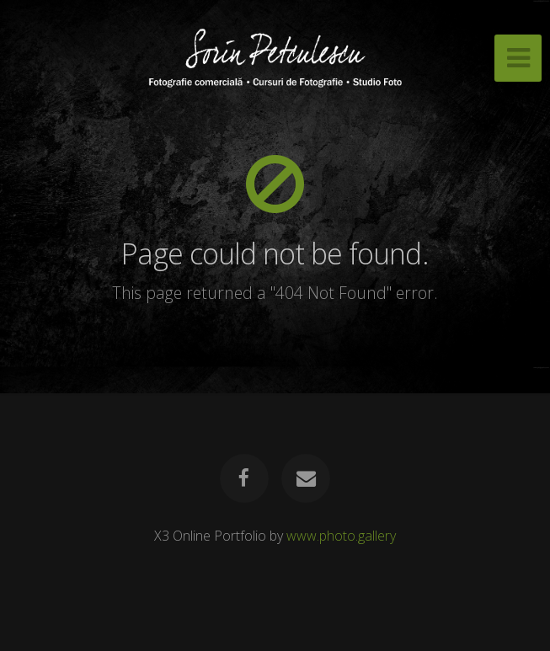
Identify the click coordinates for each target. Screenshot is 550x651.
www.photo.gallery (341, 535)
